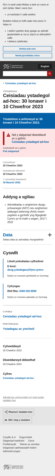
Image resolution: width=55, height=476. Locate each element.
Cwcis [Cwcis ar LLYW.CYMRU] (31, 440)
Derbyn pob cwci (27, 49)
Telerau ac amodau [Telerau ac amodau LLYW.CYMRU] (30, 444)
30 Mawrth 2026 (11, 182)
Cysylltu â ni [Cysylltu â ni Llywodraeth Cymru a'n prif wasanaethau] (9, 437)
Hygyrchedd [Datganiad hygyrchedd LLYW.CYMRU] (25, 437)
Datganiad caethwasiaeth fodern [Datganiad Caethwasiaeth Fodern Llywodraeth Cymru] (20, 447)
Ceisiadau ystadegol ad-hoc (20, 83)
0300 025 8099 (27, 291)
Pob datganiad (11, 151)
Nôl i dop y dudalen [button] (19, 420)
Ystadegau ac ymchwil (18, 328)
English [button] (45, 66)
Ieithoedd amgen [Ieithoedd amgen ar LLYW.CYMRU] (11, 451)
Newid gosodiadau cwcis (27, 55)
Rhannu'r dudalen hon (20, 412)
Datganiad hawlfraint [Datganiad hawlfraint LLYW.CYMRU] (13, 440)
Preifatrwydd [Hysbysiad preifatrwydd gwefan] (9, 444)
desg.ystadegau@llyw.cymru (25, 269)
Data (7, 235)
